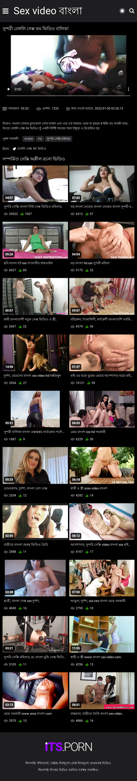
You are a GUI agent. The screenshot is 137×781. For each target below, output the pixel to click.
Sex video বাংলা (48, 11)
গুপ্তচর (28, 139)
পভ (40, 139)
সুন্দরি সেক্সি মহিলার (58, 139)
